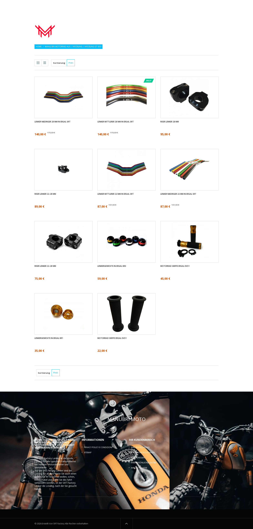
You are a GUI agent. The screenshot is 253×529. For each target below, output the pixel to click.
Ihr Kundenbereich (142, 440)
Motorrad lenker (127, 25)
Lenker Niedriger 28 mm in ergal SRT (52, 121)
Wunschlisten (203, 4)
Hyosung (77, 46)
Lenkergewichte (183, 25)
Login (215, 4)
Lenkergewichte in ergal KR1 (49, 338)
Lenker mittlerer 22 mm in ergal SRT (115, 194)
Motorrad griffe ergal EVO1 (175, 266)
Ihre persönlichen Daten (143, 462)
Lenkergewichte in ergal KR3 (111, 266)
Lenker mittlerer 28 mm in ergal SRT (115, 121)
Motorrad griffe (155, 25)
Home (38, 46)
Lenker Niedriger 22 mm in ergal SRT (178, 194)
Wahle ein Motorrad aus (57, 46)
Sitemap (87, 452)
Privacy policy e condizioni (98, 447)
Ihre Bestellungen (140, 447)
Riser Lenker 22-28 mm (45, 194)
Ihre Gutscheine (139, 467)
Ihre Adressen (138, 457)
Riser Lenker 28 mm (169, 121)
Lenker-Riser (207, 25)
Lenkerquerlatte (207, 28)
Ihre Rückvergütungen (143, 452)
